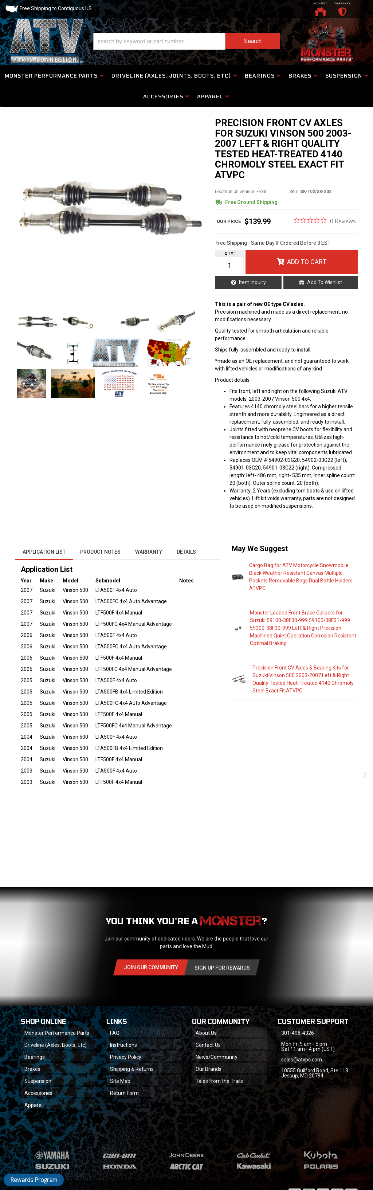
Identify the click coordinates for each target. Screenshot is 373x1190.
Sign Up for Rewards (222, 968)
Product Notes (100, 552)
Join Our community (151, 967)
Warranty (148, 552)
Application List (44, 552)
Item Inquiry (252, 282)
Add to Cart (306, 262)
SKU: (293, 191)
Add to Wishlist (324, 282)
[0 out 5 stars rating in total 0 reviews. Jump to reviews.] (325, 220)
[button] (186, 41)
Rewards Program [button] (33, 1180)
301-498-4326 (297, 1033)
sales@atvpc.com (301, 1060)
